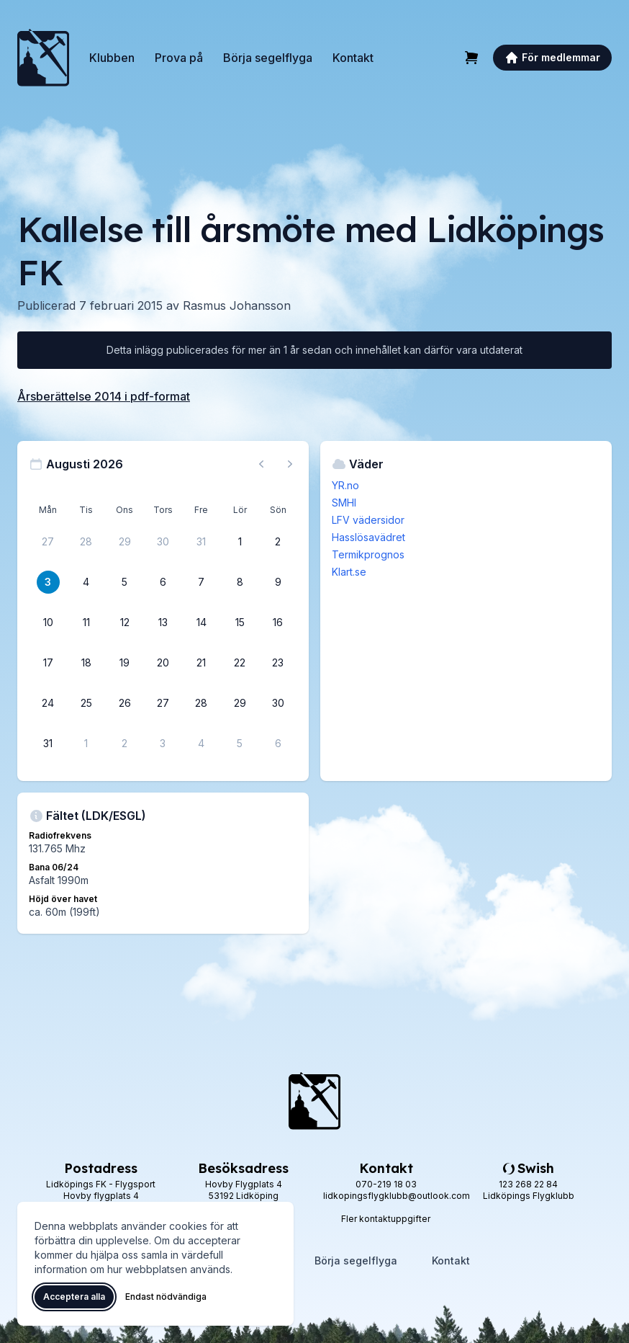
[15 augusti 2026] (239, 622)
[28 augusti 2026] (201, 703)
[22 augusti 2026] (239, 662)
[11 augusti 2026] (86, 622)
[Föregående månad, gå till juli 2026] (261, 464)
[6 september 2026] (277, 743)
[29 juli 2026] (124, 541)
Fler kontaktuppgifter (385, 1218)
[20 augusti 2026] (162, 662)
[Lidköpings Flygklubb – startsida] (43, 57)
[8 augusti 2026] (239, 582)
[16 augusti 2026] (277, 622)
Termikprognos (368, 554)
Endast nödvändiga (166, 1296)
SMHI (344, 502)
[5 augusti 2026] (124, 582)
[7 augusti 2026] (201, 582)
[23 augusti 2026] (277, 662)
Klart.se (349, 572)
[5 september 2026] (239, 743)
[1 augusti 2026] (239, 541)
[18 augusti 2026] (86, 662)
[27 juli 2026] (48, 541)
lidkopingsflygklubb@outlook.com (396, 1195)
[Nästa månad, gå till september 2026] (290, 464)
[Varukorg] (471, 58)
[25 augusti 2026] (86, 703)
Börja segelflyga (267, 57)
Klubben (112, 57)
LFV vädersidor (368, 520)
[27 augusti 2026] (162, 703)
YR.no (345, 485)
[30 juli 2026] (162, 541)
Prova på (179, 57)
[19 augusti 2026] (124, 662)
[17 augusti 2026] (48, 662)
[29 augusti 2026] (239, 703)
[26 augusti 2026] (124, 703)
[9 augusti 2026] (277, 582)
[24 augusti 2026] (48, 703)
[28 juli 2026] (86, 541)
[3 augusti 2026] (48, 582)
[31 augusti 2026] (48, 743)
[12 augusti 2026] (124, 622)
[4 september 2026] (201, 743)
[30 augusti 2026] (277, 703)
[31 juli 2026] (201, 541)
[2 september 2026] (124, 743)
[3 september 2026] (162, 743)
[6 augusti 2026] (162, 582)
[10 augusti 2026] (48, 622)
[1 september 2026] (86, 743)
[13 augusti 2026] (162, 622)
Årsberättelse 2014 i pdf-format (103, 396)
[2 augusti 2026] (277, 541)
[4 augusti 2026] (86, 582)
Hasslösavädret (368, 537)
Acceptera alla (74, 1296)
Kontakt (353, 57)
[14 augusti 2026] (201, 622)
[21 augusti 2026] (201, 662)
